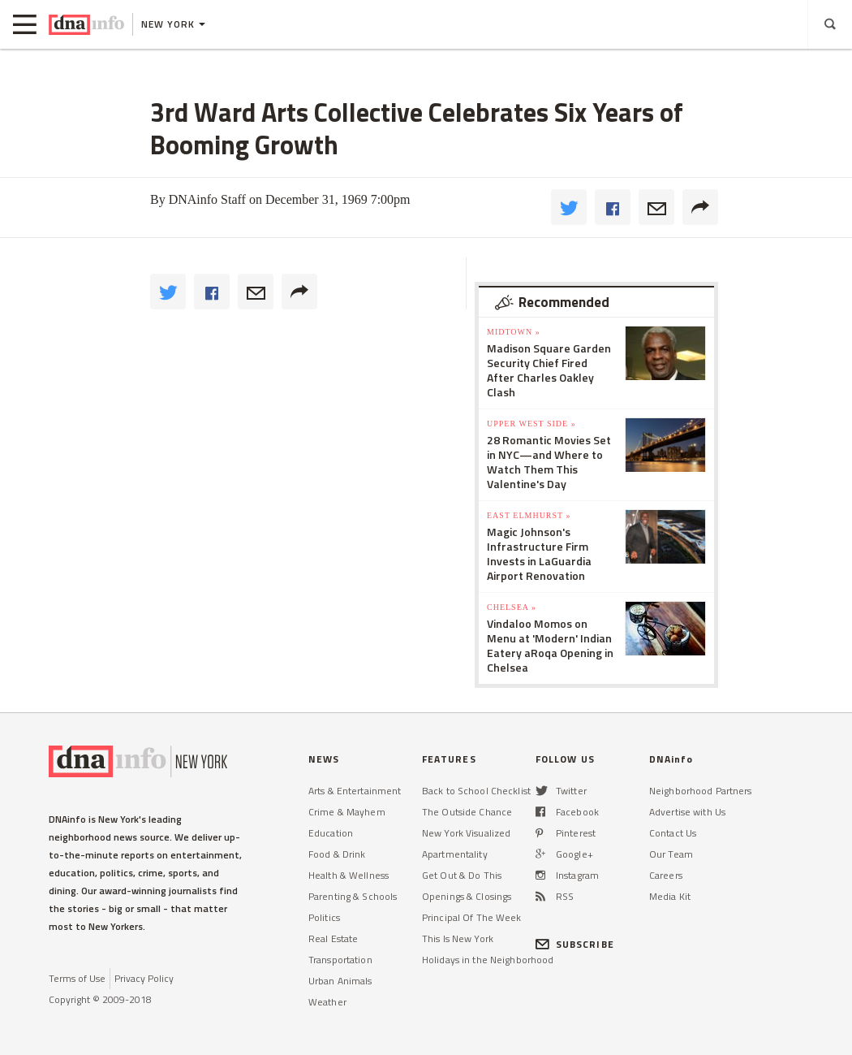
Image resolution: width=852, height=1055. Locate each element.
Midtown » (513, 331)
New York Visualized (466, 833)
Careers (665, 875)
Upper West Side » (531, 423)
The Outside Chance (467, 811)
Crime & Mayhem (346, 811)
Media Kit (670, 896)
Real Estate (333, 938)
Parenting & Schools (352, 896)
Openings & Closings (466, 896)
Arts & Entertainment (354, 790)
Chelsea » (511, 607)
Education (330, 833)
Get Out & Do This (461, 875)
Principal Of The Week (472, 917)
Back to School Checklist (476, 790)
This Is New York (457, 938)
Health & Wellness (348, 875)
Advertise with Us (687, 811)
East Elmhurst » (529, 515)
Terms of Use (77, 978)
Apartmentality (455, 854)
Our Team (671, 854)
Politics (324, 917)
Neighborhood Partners (700, 790)
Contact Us (672, 833)
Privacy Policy (144, 978)
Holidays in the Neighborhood (487, 959)
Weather (327, 1002)
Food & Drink (336, 854)
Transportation (340, 959)
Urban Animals (340, 980)
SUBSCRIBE (575, 944)
